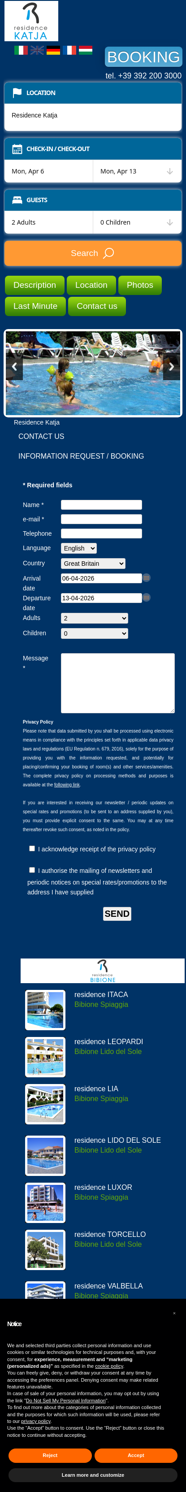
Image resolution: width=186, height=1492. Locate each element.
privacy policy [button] (35, 1421)
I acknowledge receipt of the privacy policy (92, 859)
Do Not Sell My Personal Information (66, 1400)
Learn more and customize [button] (93, 1475)
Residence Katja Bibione (71, 21)
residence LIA (96, 1099)
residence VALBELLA (108, 1297)
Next (171, 366)
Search (93, 253)
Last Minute (35, 306)
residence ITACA (101, 1005)
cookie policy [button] (109, 1366)
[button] (174, 1313)
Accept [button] (136, 1455)
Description (34, 285)
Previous (14, 366)
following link (67, 795)
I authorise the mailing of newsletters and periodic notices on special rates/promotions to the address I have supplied (97, 892)
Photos (140, 285)
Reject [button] (50, 1455)
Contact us (97, 306)
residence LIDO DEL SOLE (117, 1151)
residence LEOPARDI (108, 1052)
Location (91, 285)
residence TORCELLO (110, 1245)
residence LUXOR (103, 1198)
